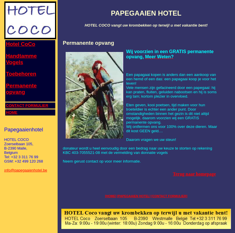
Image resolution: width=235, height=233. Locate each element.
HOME (12, 112)
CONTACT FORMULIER (27, 105)
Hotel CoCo (20, 44)
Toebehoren (21, 74)
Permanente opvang (21, 89)
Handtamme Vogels (21, 59)
